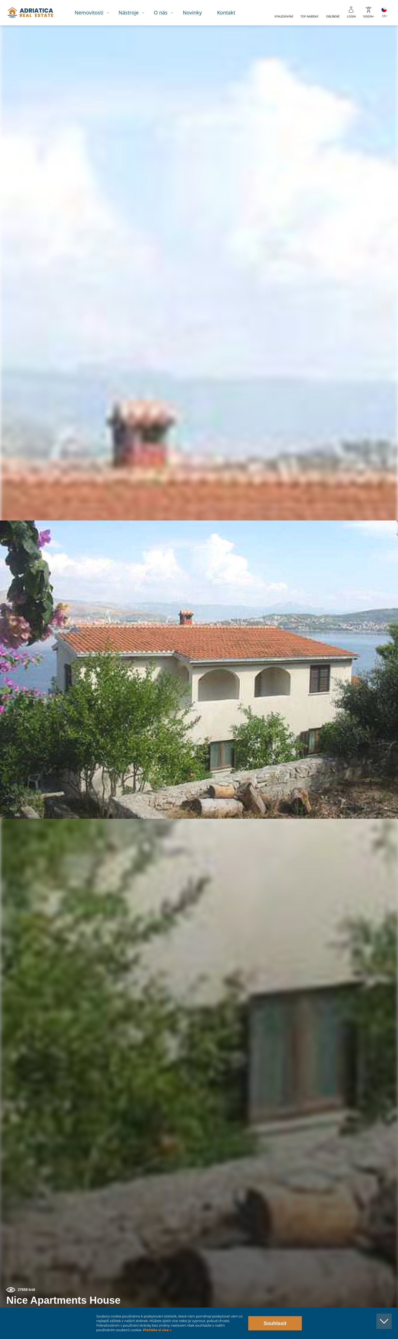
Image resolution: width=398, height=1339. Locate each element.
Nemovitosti (93, 12)
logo (34, 12)
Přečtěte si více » (157, 1330)
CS (384, 16)
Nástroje (133, 12)
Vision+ (368, 16)
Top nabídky (310, 16)
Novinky (196, 12)
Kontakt (230, 12)
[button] (371, 53)
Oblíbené (332, 16)
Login (351, 16)
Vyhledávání (283, 16)
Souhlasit (274, 1323)
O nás (165, 12)
